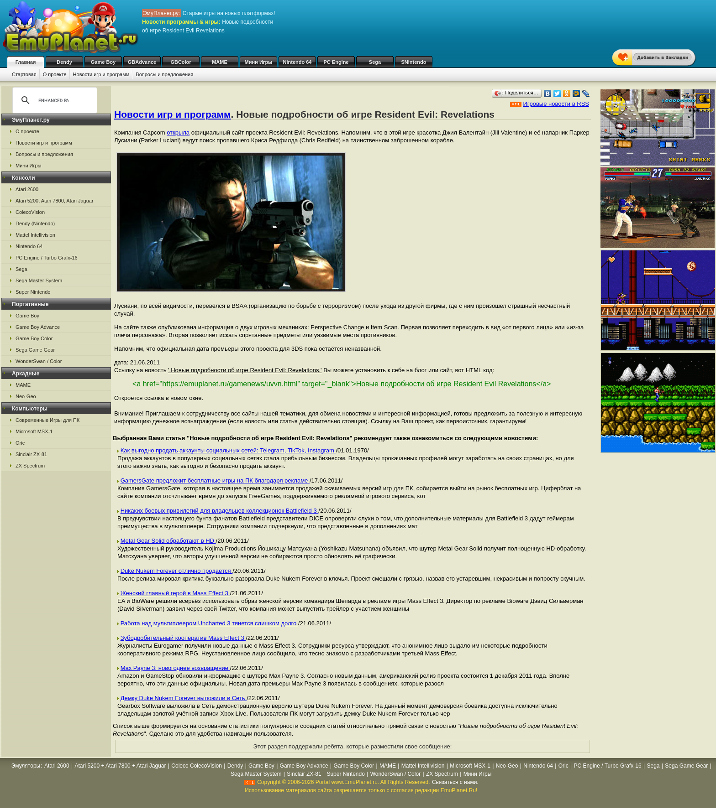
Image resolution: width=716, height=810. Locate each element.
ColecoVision (30, 212)
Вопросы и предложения (164, 74)
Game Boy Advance (38, 327)
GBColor (180, 62)
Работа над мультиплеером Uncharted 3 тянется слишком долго (209, 623)
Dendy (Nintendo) (35, 223)
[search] (53, 100)
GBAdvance (142, 62)
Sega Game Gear (35, 350)
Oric (20, 443)
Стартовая (24, 74)
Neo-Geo (26, 396)
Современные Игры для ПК (47, 420)
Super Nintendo (33, 292)
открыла (178, 132)
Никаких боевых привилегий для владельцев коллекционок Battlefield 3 (220, 510)
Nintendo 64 (297, 62)
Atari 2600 (27, 189)
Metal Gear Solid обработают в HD (168, 540)
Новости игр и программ (101, 74)
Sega (375, 62)
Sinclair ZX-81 (31, 454)
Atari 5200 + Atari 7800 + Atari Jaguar (120, 766)
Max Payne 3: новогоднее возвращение (175, 668)
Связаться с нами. (455, 782)
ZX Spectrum (30, 465)
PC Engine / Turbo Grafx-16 (47, 257)
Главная (26, 62)
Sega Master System (39, 280)
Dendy (64, 62)
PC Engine (335, 62)
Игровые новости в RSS (556, 103)
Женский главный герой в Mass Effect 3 (175, 593)
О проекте (55, 74)
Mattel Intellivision (35, 235)
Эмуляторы (25, 766)
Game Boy (103, 62)
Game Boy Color (34, 338)
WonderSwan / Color (39, 361)
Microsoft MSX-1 (34, 431)
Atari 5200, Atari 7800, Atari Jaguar (55, 200)
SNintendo (413, 62)
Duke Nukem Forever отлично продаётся (177, 570)
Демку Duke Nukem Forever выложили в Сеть (184, 698)
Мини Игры (259, 62)
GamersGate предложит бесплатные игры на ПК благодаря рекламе (215, 480)
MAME (219, 62)
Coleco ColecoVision (196, 766)
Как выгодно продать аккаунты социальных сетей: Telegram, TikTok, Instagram (228, 450)
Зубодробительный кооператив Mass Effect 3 (183, 637)
